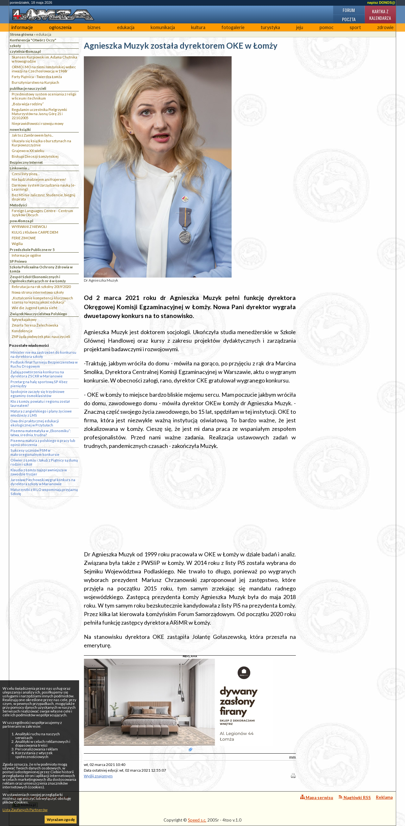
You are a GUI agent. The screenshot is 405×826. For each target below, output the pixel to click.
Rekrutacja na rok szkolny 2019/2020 (41, 287)
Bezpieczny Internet (26, 162)
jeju (299, 27)
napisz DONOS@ (381, 2)
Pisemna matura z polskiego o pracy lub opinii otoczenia (42, 442)
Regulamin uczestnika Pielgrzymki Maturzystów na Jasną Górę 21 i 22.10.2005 (39, 113)
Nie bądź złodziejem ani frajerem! (39, 179)
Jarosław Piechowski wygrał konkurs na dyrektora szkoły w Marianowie (42, 482)
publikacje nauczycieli (28, 88)
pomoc (326, 27)
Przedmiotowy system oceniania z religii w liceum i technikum (44, 96)
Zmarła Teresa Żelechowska (35, 325)
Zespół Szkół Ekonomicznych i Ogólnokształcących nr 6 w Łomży (38, 279)
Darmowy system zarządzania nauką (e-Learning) (44, 187)
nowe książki (20, 129)
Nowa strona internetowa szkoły (38, 292)
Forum (349, 10)
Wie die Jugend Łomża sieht (34, 308)
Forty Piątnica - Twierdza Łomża (37, 77)
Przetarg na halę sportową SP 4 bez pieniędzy (38, 384)
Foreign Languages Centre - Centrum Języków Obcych (42, 213)
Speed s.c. (197, 820)
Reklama (384, 797)
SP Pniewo (18, 261)
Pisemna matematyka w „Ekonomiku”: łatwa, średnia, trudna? (40, 433)
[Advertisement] (190, 500)
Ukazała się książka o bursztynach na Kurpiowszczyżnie (41, 143)
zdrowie (385, 27)
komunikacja (163, 27)
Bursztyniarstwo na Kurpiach (35, 82)
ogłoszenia (60, 27)
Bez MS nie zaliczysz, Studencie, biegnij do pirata (43, 197)
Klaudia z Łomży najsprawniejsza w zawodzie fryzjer (38, 472)
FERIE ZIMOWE (24, 238)
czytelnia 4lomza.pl (25, 51)
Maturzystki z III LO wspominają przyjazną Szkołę (44, 491)
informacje (22, 27)
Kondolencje (22, 331)
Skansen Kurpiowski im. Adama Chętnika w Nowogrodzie (44, 59)
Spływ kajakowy (24, 319)
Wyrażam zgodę (61, 819)
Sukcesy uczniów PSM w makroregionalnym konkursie (34, 452)
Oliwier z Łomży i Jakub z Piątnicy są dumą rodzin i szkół (44, 462)
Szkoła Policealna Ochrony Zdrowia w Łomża (41, 269)
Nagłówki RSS (354, 797)
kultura (198, 27)
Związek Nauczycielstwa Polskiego (38, 314)
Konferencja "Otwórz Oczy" (33, 40)
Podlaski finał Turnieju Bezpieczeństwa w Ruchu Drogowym (44, 364)
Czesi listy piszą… (26, 174)
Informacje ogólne (26, 255)
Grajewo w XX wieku (28, 151)
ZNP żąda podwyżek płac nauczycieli (41, 336)
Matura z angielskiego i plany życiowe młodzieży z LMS (41, 413)
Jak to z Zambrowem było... (32, 135)
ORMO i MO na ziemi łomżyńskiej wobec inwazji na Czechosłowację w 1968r (44, 69)
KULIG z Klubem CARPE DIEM (35, 232)
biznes (94, 27)
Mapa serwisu (316, 797)
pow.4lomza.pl (21, 221)
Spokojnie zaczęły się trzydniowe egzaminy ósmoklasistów (37, 393)
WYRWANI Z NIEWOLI (29, 226)
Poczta (349, 19)
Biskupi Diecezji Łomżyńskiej (35, 156)
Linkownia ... (19, 168)
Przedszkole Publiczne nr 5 (32, 250)
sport (355, 27)
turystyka (270, 27)
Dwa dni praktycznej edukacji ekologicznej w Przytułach (34, 423)
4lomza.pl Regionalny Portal (40, 801)
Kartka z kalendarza (380, 14)
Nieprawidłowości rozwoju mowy (38, 123)
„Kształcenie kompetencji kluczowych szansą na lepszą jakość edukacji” (42, 300)
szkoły (15, 46)
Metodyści (18, 205)
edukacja (125, 27)
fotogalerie (233, 27)
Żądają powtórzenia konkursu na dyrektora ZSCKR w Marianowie (37, 374)
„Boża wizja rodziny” (28, 104)
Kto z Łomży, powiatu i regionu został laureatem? (40, 403)
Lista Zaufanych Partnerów (25, 809)
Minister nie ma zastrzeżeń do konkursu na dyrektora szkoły (43, 354)
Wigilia (17, 244)
